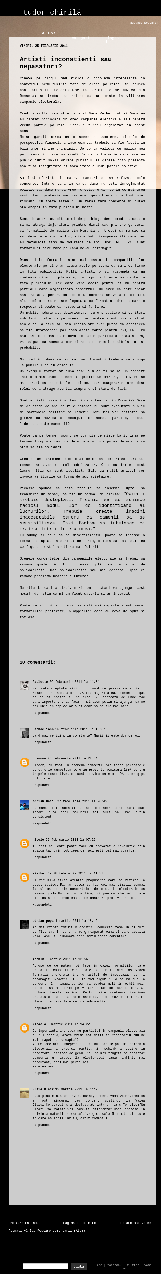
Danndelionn (43, 729)
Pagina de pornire (79, 1223)
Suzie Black (43, 1089)
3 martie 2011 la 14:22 (68, 1024)
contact (126, 1268)
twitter (133, 1265)
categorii (82, 38)
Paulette (40, 682)
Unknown (39, 759)
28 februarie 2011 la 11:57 (78, 874)
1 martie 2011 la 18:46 (76, 921)
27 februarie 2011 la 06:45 (82, 801)
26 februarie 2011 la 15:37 (80, 729)
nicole (38, 840)
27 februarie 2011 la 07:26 (70, 840)
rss (99, 1265)
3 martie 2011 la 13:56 (67, 959)
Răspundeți (42, 713)
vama (147, 1265)
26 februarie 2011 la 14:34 (74, 682)
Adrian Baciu (44, 801)
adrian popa (43, 921)
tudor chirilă (52, 13)
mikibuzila (42, 874)
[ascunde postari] (143, 22)
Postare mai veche (135, 1223)
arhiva (48, 33)
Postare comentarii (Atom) (61, 1231)
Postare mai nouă (25, 1223)
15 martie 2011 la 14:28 (77, 1089)
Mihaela (39, 1024)
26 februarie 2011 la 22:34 (72, 759)
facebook (114, 1265)
